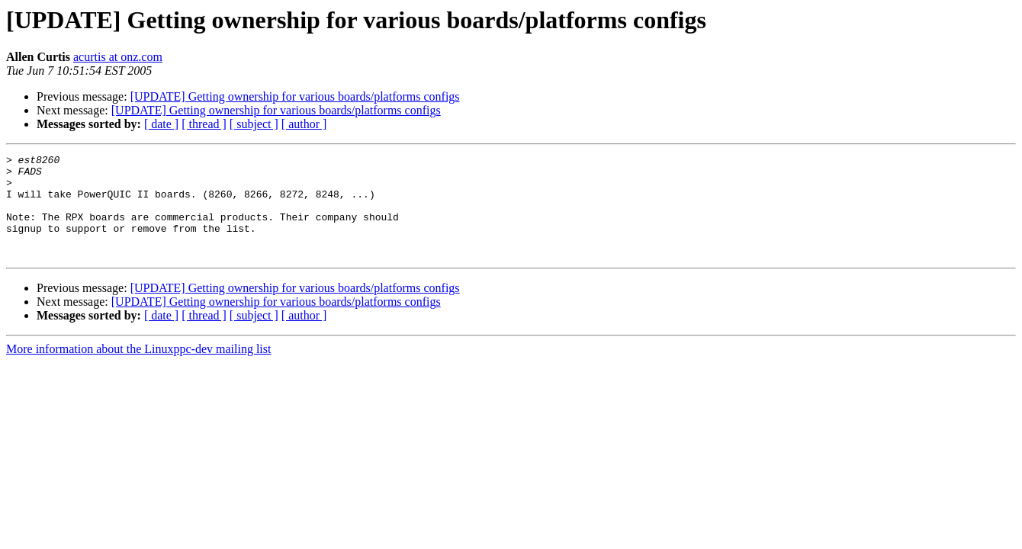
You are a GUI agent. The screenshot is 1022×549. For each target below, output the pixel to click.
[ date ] (161, 123)
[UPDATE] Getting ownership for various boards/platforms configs (295, 96)
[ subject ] (254, 123)
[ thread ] (204, 123)
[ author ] (304, 123)
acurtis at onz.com (117, 56)
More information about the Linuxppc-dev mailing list (138, 369)
